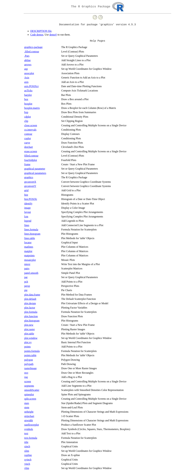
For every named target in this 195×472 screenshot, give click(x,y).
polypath (28, 364)
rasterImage (30, 368)
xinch (27, 446)
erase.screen (30, 151)
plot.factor (29, 307)
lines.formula (31, 229)
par (26, 277)
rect (26, 372)
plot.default (30, 299)
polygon (28, 359)
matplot (28, 251)
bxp (26, 112)
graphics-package (33, 47)
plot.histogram (31, 320)
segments (29, 385)
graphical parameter (34, 168)
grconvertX (30, 181)
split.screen (30, 398)
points (27, 346)
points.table (30, 355)
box (26, 99)
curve (27, 142)
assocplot (29, 73)
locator (27, 242)
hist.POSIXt (30, 199)
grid (26, 190)
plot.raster (29, 329)
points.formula (32, 351)
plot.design (30, 303)
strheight (28, 411)
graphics (28, 177)
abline (27, 60)
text (26, 433)
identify (28, 203)
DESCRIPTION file (40, 31)
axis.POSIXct (31, 86)
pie (26, 290)
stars (26, 403)
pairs (26, 268)
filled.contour (31, 155)
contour (28, 134)
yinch (27, 463)
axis (26, 82)
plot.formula (30, 312)
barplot (28, 95)
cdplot (27, 116)
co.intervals (30, 129)
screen (27, 381)
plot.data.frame (32, 294)
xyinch (27, 459)
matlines (28, 246)
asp (26, 68)
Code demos (36, 34)
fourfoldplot (30, 160)
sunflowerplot (31, 424)
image (27, 207)
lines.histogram (32, 233)
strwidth (28, 420)
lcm (26, 216)
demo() (53, 34)
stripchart (29, 416)
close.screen (30, 125)
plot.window (30, 338)
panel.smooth (31, 273)
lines (26, 225)
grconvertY (30, 186)
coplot (27, 138)
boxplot (28, 103)
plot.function (31, 316)
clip (26, 121)
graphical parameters (35, 173)
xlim (26, 450)
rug (26, 377)
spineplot (29, 394)
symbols (28, 429)
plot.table (29, 333)
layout (27, 212)
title (26, 442)
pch (26, 281)
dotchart (28, 147)
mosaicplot (30, 260)
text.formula (30, 437)
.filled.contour (31, 51)
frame (27, 164)
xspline (28, 455)
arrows (27, 64)
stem (26, 407)
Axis (26, 77)
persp (27, 286)
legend (27, 220)
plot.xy (28, 342)
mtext (27, 264)
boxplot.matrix (32, 108)
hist (26, 194)
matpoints (29, 255)
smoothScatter (31, 390)
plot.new (28, 324)
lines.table (29, 238)
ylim (26, 468)
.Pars (26, 55)
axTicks (28, 90)
